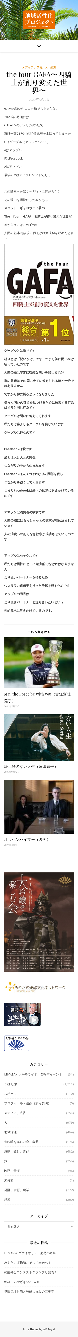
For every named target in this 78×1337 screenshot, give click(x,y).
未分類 (9, 1180)
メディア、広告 (32, 67)
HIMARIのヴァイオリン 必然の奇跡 (30, 1253)
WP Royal (49, 1329)
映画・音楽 (12, 1170)
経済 (53, 67)
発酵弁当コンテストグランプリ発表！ (30, 1272)
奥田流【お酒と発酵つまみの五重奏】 (30, 1291)
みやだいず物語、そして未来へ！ (27, 1262)
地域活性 (10, 1132)
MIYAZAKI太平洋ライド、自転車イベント (33, 1074)
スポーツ (10, 1093)
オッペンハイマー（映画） (27, 839)
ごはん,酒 (10, 1084)
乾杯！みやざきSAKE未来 (22, 1282)
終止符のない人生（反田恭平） (31, 766)
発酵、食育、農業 (16, 1190)
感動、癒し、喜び (16, 1151)
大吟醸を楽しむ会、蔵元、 (23, 1142)
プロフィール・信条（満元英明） (27, 1103)
